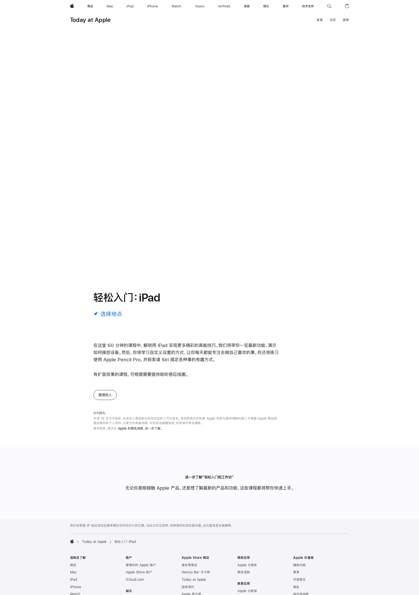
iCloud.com (135, 579)
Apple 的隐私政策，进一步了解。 (140, 428)
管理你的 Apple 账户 (141, 565)
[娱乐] (266, 6)
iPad (73, 579)
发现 (320, 20)
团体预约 (188, 587)
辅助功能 (299, 565)
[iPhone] (152, 6)
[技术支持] (308, 6)
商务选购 (243, 572)
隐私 (296, 587)
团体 (346, 20)
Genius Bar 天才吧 (196, 572)
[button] (329, 6)
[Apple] (72, 6)
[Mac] (110, 6)
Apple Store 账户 (139, 572)
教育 (296, 572)
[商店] (90, 6)
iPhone (75, 587)
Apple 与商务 (247, 565)
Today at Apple (90, 20)
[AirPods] (224, 6)
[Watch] (176, 6)
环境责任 (299, 579)
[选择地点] (107, 314)
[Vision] (200, 6)
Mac (73, 572)
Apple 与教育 (247, 591)
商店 (73, 565)
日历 (333, 20)
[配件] (286, 6)
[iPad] (130, 6)
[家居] (247, 6)
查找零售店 (189, 565)
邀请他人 (105, 395)
